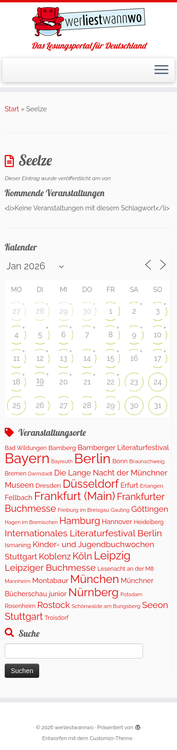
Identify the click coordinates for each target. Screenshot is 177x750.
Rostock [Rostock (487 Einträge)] (53, 605)
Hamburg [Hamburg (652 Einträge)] (80, 520)
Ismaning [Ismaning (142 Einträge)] (18, 545)
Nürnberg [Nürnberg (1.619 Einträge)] (93, 592)
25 (16, 405)
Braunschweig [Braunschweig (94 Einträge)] (147, 461)
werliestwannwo (74, 728)
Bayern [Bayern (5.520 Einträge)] (27, 458)
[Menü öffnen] (161, 70)
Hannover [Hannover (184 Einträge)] (117, 521)
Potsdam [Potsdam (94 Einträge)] (131, 594)
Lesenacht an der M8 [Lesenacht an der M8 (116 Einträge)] (125, 568)
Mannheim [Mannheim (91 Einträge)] (18, 581)
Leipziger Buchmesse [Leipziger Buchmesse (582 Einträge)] (50, 567)
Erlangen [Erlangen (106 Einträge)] (151, 486)
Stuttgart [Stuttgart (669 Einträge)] (24, 616)
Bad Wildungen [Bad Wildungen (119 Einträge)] (26, 447)
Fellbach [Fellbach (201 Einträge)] (19, 497)
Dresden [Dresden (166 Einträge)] (48, 485)
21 (87, 381)
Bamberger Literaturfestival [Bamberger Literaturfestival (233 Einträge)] (123, 447)
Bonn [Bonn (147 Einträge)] (119, 461)
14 (87, 358)
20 (63, 381)
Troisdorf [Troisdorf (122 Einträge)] (57, 617)
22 (111, 381)
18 (16, 381)
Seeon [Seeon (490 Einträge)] (155, 605)
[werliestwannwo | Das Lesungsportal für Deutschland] (88, 21)
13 (63, 358)
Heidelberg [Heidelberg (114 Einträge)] (149, 522)
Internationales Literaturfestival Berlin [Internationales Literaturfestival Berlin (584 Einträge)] (83, 533)
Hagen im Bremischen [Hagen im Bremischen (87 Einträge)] (31, 522)
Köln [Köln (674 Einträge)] (82, 556)
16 (134, 358)
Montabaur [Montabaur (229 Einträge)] (50, 580)
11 (16, 358)
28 (40, 311)
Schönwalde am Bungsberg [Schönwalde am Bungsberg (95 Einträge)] (106, 606)
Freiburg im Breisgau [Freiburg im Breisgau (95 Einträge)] (83, 510)
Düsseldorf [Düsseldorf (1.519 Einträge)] (91, 484)
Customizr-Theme (111, 738)
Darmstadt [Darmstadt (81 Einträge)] (40, 473)
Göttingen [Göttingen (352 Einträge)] (149, 509)
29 (63, 311)
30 (87, 311)
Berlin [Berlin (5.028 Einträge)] (92, 458)
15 (111, 358)
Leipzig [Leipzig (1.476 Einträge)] (112, 555)
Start (12, 109)
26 (40, 405)
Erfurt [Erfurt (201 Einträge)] (129, 485)
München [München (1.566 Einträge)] (94, 579)
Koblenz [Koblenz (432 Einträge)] (55, 556)
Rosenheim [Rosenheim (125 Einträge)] (20, 605)
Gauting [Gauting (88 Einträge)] (119, 510)
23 (134, 381)
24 (158, 381)
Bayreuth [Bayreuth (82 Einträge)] (62, 461)
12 (39, 358)
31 (157, 405)
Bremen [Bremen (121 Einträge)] (15, 473)
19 (40, 380)
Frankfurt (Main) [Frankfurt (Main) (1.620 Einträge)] (74, 496)
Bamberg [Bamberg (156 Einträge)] (62, 447)
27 (16, 311)
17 (157, 358)
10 (158, 334)
